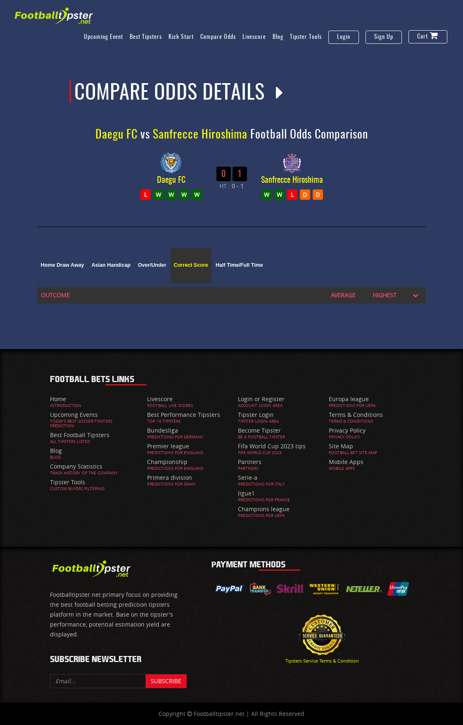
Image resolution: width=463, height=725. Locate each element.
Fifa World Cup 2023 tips (272, 446)
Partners (249, 462)
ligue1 (246, 493)
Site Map (341, 446)
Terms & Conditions (356, 415)
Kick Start (181, 37)
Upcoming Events (74, 415)
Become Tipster (259, 430)
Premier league (168, 446)
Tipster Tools (306, 37)
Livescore (254, 37)
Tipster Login (256, 415)
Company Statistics (76, 466)
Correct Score (191, 265)
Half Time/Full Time (239, 265)
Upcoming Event (103, 37)
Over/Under (152, 265)
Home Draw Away (62, 265)
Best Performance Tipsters (183, 415)
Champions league (264, 509)
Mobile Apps (346, 462)
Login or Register (261, 399)
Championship (167, 462)
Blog (278, 37)
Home (58, 399)
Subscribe (166, 681)
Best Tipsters (146, 37)
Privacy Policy (347, 430)
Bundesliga (162, 430)
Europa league (349, 399)
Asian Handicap (111, 265)
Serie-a (247, 477)
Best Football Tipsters (79, 435)
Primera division (169, 477)
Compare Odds (218, 37)
